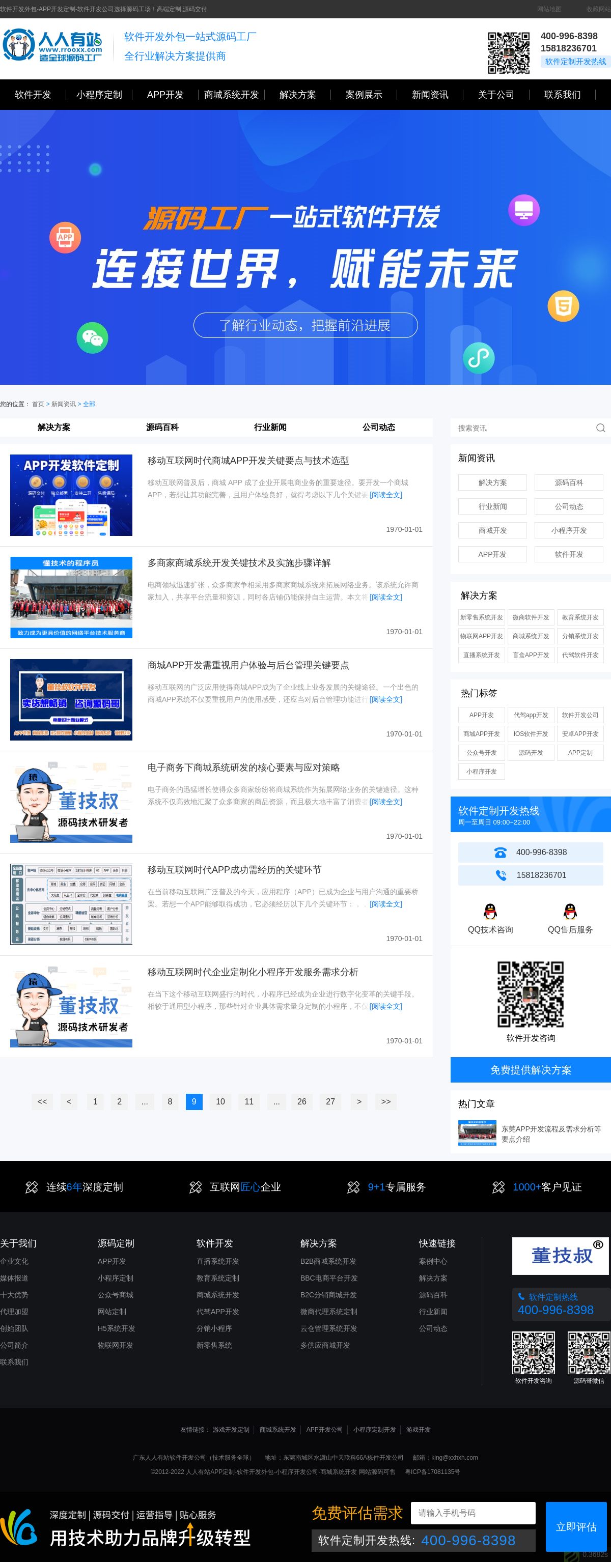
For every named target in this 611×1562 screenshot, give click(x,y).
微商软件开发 (531, 617)
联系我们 (570, 95)
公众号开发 (481, 752)
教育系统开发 (580, 617)
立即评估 (576, 1526)
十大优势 (14, 1295)
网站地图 (549, 9)
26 (302, 1101)
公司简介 (14, 1345)
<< (42, 1101)
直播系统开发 (481, 655)
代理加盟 (14, 1312)
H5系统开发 (116, 1328)
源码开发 (531, 752)
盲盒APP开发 (531, 655)
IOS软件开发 (531, 733)
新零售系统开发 (481, 617)
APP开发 (173, 95)
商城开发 (493, 530)
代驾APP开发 (218, 1312)
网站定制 (112, 1312)
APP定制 (580, 752)
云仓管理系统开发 (328, 1328)
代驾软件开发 (580, 655)
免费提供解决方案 (531, 1069)
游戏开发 (418, 1429)
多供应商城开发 (325, 1345)
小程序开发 (569, 530)
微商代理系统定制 (328, 1312)
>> (386, 1101)
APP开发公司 (325, 1429)
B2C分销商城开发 (328, 1295)
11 (249, 1101)
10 (220, 1101)
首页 (38, 404)
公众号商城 (115, 1295)
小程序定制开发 (374, 1429)
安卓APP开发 (580, 733)
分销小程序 (214, 1328)
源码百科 (162, 427)
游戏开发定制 (231, 1429)
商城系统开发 (234, 95)
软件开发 (40, 95)
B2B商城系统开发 (328, 1261)
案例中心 (433, 1261)
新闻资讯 (437, 95)
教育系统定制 (218, 1278)
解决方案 (54, 427)
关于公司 (504, 95)
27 (330, 1101)
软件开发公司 (580, 715)
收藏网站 (599, 9)
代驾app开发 (531, 715)
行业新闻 (270, 427)
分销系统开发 (580, 636)
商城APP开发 (481, 733)
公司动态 (379, 427)
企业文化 (14, 1261)
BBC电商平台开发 (329, 1278)
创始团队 (14, 1328)
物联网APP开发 (481, 636)
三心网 (52, 48)
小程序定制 (104, 95)
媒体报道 (14, 1278)
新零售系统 (214, 1345)
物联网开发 (115, 1345)
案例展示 (371, 95)
